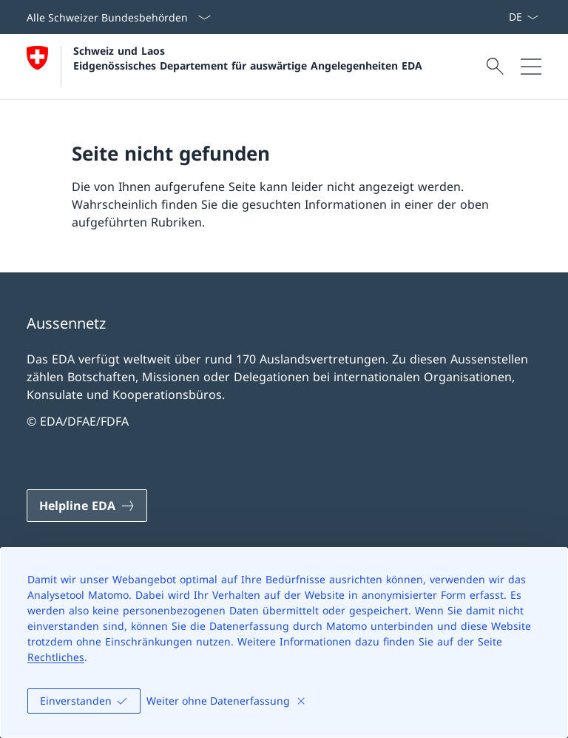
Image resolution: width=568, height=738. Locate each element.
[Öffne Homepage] (224, 66)
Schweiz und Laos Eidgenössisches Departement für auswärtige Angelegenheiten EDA (247, 58)
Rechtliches (55, 657)
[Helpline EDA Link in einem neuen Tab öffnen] (87, 505)
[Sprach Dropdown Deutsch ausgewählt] (523, 17)
